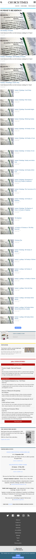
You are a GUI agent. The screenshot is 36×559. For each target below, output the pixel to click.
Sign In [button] (17, 6)
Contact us (18, 522)
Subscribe (15, 336)
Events (10, 504)
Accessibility (18, 530)
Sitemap (18, 535)
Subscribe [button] (24, 6)
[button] (7, 516)
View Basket (32, 6)
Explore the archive (5, 439)
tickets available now (18, 460)
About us (18, 520)
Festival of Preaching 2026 (18, 452)
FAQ (18, 540)
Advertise (18, 527)
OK (18, 555)
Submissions (18, 532)
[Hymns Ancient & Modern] (18, 551)
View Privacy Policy (18, 557)
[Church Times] (18, 3)
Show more (18, 327)
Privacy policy (18, 543)
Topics (18, 538)
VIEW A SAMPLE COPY (19, 333)
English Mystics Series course (18, 464)
